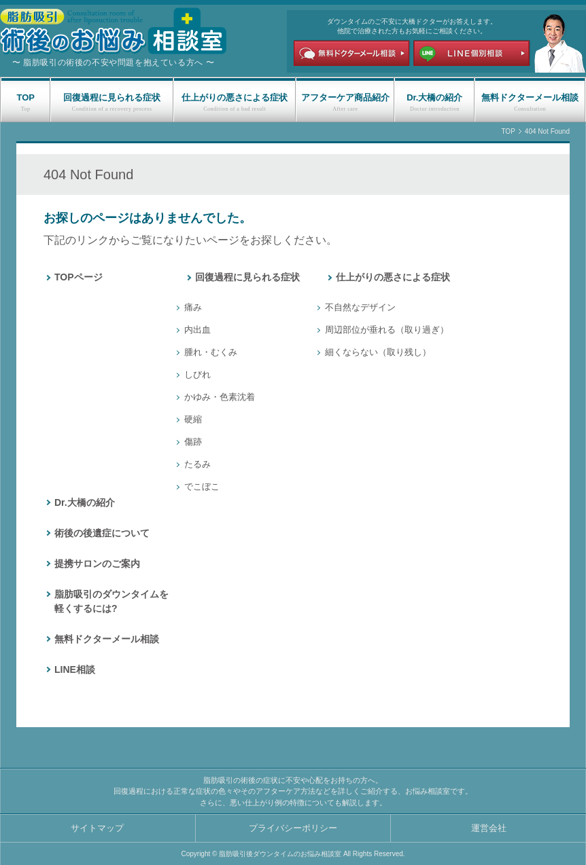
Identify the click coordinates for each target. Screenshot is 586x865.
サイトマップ (97, 828)
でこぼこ (202, 486)
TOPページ (78, 277)
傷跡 (193, 442)
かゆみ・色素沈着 (219, 397)
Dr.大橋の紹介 (434, 97)
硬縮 (193, 419)
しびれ (197, 374)
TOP (25, 97)
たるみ (197, 464)
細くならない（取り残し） (378, 352)
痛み (193, 307)
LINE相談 (74, 669)
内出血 (197, 330)
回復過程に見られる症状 (111, 97)
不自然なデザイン (360, 307)
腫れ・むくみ (210, 352)
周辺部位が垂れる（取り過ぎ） (387, 330)
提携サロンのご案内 (97, 563)
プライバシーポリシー (293, 828)
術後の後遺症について (102, 533)
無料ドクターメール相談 (530, 97)
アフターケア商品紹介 (345, 97)
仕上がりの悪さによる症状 (235, 97)
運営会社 (488, 828)
